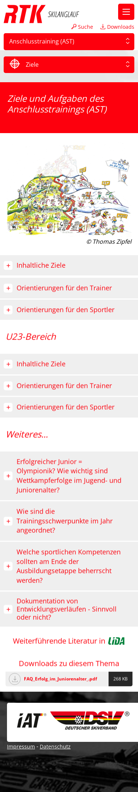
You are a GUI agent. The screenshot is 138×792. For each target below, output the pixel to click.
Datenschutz (55, 746)
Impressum (21, 746)
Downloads (117, 26)
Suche (82, 26)
